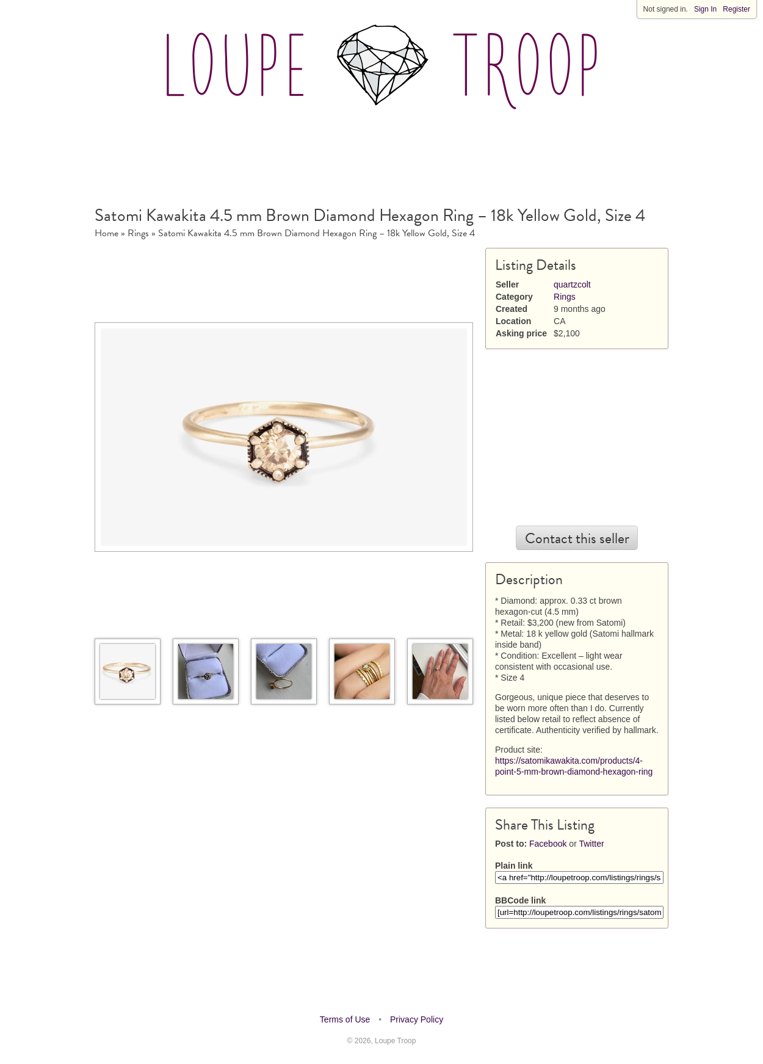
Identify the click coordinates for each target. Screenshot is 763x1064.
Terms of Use (345, 1019)
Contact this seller (577, 538)
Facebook (547, 844)
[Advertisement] (381, 152)
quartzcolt (572, 284)
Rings (138, 233)
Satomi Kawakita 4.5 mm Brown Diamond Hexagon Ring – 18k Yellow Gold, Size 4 (316, 233)
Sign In (705, 9)
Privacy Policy (416, 1019)
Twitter (591, 844)
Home (106, 233)
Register (736, 9)
